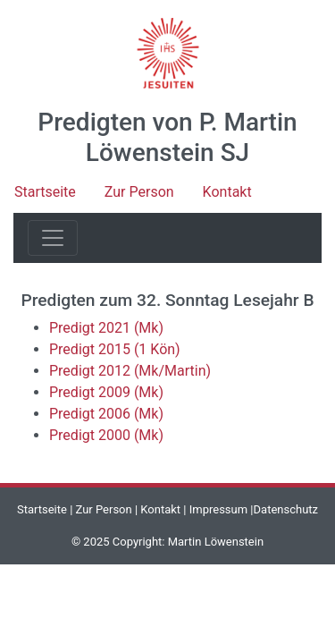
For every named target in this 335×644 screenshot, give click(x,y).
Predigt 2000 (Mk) (106, 435)
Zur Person (139, 191)
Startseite (45, 191)
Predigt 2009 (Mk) (106, 392)
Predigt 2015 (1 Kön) (114, 349)
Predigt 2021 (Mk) (106, 327)
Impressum (218, 509)
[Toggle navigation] (53, 238)
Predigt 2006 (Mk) (106, 413)
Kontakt (227, 191)
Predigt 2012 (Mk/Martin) (130, 370)
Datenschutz (286, 509)
